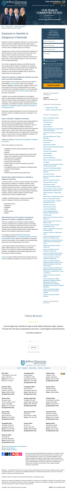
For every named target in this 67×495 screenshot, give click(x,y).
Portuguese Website (11, 449)
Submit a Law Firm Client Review (34, 352)
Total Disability (47, 149)
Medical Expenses (48, 155)
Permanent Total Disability (50, 151)
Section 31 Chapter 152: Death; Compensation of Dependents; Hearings (51, 291)
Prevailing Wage (47, 215)
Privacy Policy (47, 82)
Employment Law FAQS (49, 144)
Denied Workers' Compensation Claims (53, 196)
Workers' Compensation (50, 115)
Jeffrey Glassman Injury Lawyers (19, 487)
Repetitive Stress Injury (49, 204)
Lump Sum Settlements (49, 157)
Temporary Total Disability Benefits (52, 168)
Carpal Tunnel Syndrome (49, 206)
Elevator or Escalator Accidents (51, 180)
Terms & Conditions (58, 82)
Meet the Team (45, 5)
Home (33, 5)
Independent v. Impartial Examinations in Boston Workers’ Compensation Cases (53, 242)
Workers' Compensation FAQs (54, 109)
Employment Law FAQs (52, 107)
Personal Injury (38, 5)
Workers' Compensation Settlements (52, 160)
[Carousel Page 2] (30, 341)
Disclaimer (24, 368)
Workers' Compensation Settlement (50, 93)
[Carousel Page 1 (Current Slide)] (26, 341)
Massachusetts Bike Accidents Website (16, 446)
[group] (33, 341)
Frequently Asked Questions (52, 104)
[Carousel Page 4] (37, 341)
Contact (4, 257)
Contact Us (51, 5)
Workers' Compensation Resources (50, 302)
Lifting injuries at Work (49, 184)
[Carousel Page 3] (33, 341)
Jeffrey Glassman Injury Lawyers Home (14, 3)
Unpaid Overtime (47, 126)
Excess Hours (46, 142)
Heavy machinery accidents (50, 182)
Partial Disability (47, 153)
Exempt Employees (48, 140)
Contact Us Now (53, 85)
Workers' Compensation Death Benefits (53, 146)
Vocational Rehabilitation (49, 209)
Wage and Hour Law (48, 120)
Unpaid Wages (47, 124)
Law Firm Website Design (57, 487)
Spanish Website (10, 448)
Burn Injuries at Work (48, 174)
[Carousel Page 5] (40, 341)
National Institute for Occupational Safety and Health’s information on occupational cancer (20, 105)
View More (33, 347)
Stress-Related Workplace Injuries (52, 186)
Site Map (40, 368)
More (64, 5)
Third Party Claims (48, 122)
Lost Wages (46, 162)
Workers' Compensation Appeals (51, 198)
